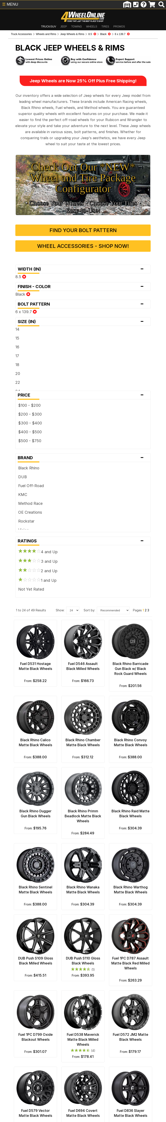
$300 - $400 (22, 409)
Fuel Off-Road (23, 472)
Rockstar (18, 507)
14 (9, 315)
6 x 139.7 (18, 298)
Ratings (83, 527)
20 (9, 359)
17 (9, 342)
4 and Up (29, 537)
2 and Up (29, 556)
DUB (14, 463)
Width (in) (83, 255)
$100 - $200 (21, 391)
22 (9, 368)
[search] (161, 4)
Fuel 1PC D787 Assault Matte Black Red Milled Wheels (136, 963)
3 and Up (29, 547)
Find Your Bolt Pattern (83, 216)
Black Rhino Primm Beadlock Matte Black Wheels (83, 810)
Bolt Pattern (83, 290)
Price (83, 381)
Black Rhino (20, 454)
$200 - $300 (22, 400)
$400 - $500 (22, 418)
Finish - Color (83, 272)
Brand (83, 444)
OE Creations (22, 498)
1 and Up (29, 566)
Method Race (22, 489)
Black (14, 280)
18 (9, 351)
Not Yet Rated (23, 575)
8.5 (12, 263)
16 (9, 333)
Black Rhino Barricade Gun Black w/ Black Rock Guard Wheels (136, 657)
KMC (14, 480)
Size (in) (83, 307)
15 (9, 324)
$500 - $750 (21, 427)
